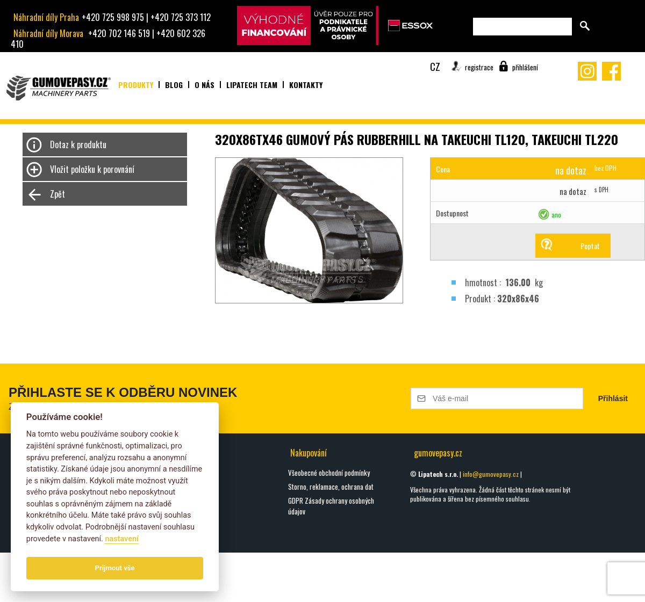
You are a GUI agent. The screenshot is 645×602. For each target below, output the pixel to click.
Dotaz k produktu (78, 144)
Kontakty (305, 84)
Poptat (590, 245)
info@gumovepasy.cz (491, 473)
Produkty (135, 84)
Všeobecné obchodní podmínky (329, 472)
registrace (479, 67)
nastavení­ (121, 538)
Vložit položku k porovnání (92, 169)
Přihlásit (613, 398)
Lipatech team (251, 84)
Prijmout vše (115, 568)
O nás (204, 84)
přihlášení (525, 67)
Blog (174, 84)
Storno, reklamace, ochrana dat (331, 486)
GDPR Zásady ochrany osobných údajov (331, 506)
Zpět (57, 193)
